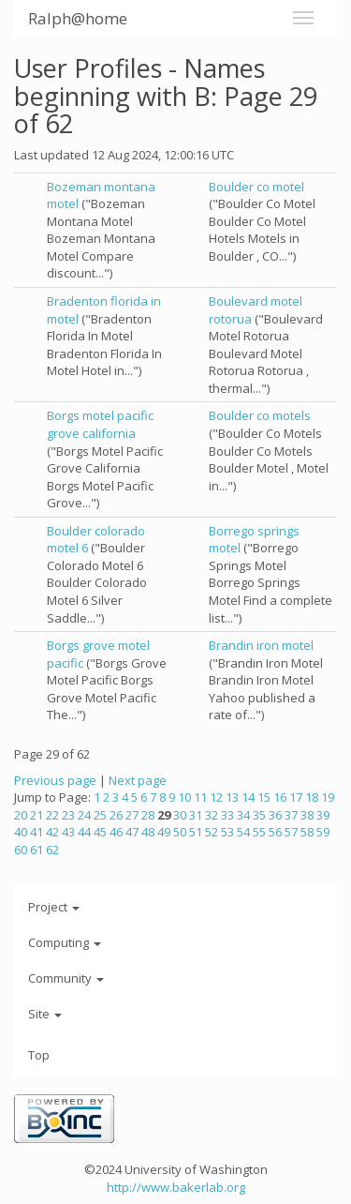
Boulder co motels (260, 415)
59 (322, 831)
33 (227, 814)
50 (179, 831)
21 (36, 814)
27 (132, 814)
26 (116, 814)
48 (147, 831)
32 (211, 814)
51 (195, 831)
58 (307, 831)
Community (66, 978)
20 (20, 814)
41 (36, 831)
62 (52, 849)
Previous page (55, 780)
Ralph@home (77, 18)
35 (259, 814)
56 (275, 831)
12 (216, 797)
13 (232, 797)
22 (52, 814)
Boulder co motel (256, 186)
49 (163, 831)
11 (200, 797)
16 (279, 797)
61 (36, 849)
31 (195, 814)
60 (20, 849)
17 (295, 797)
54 (243, 831)
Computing (64, 942)
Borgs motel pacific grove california (100, 424)
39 (322, 814)
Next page (138, 780)
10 (184, 797)
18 (311, 797)
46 (116, 831)
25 (100, 814)
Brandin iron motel (261, 645)
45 (100, 831)
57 (291, 831)
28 (147, 814)
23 (68, 814)
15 (264, 797)
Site (45, 1013)
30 (179, 814)
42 (52, 831)
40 (20, 831)
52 (211, 831)
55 (259, 831)
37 (291, 814)
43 (68, 831)
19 (327, 797)
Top (39, 1054)
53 (227, 831)
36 (275, 814)
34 (243, 814)
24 (84, 814)
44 (84, 831)
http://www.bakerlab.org (176, 1187)
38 (307, 814)
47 (132, 831)
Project (54, 906)
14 (248, 797)
